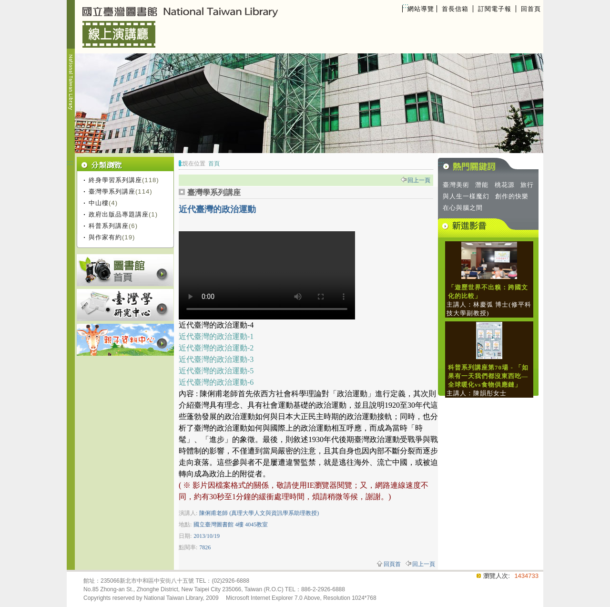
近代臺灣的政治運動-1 (216, 336)
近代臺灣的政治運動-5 (216, 371)
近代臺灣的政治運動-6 (216, 382)
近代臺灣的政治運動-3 (216, 359)
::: (405, 5)
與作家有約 (105, 237)
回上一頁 (418, 180)
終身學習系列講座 (115, 180)
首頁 (214, 163)
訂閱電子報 (494, 8)
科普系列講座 (109, 225)
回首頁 (531, 8)
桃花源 (505, 184)
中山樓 (99, 202)
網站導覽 (420, 8)
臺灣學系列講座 (112, 191)
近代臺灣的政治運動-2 (216, 348)
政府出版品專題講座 (119, 214)
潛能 (481, 184)
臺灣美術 (456, 184)
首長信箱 (455, 8)
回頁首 (392, 564)
